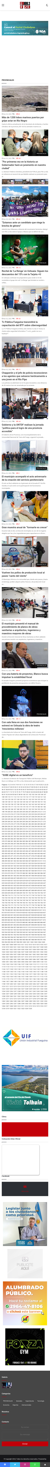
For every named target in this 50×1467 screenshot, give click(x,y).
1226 (18, 989)
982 (15, 940)
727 (15, 898)
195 (38, 809)
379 (6, 841)
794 (35, 908)
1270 (3, 999)
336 (12, 834)
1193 (30, 981)
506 (26, 861)
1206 (34, 984)
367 (15, 839)
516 (12, 863)
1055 (7, 954)
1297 (15, 1004)
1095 (22, 962)
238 (32, 817)
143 (18, 802)
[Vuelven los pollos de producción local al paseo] (25, 551)
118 (32, 797)
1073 (30, 957)
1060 (26, 954)
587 (44, 873)
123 (3, 799)
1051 (38, 952)
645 (38, 883)
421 (41, 846)
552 (29, 868)
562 (15, 871)
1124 (41, 967)
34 (24, 787)
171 (12, 807)
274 (6, 824)
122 (44, 797)
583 (32, 873)
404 (35, 844)
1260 (11, 996)
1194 (34, 981)
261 (12, 821)
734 (35, 898)
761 (26, 903)
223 (32, 814)
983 (18, 940)
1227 (22, 989)
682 (15, 890)
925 (23, 930)
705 (38, 893)
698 (18, 893)
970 (23, 937)
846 (12, 917)
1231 (38, 989)
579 (21, 873)
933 (3, 932)
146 (26, 802)
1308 (11, 1006)
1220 (41, 986)
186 (12, 809)
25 (5, 787)
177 (29, 807)
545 (9, 868)
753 (3, 903)
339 (21, 834)
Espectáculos (30, 1401)
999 (21, 942)
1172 (41, 976)
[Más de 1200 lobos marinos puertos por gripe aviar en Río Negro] (25, 99)
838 (32, 915)
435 (38, 849)
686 (26, 890)
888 (3, 925)
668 (18, 888)
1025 (30, 947)
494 (35, 858)
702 (29, 893)
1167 (22, 976)
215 (9, 814)
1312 (26, 1006)
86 (40, 792)
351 (12, 836)
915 (38, 927)
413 (18, 846)
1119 (22, 967)
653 (18, 885)
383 (18, 841)
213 (3, 814)
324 (21, 831)
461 (26, 853)
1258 (3, 996)
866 (26, 920)
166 (41, 804)
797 (44, 908)
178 (32, 807)
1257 (45, 994)
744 (21, 900)
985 (23, 940)
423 (3, 849)
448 (32, 851)
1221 (45, 986)
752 (44, 900)
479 (35, 856)
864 (21, 920)
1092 (11, 962)
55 (21, 789)
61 (34, 789)
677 (44, 888)
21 (43, 785)
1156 (26, 974)
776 (26, 905)
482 (44, 856)
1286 (18, 1001)
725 (9, 898)
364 (6, 839)
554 (35, 868)
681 (12, 890)
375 (38, 839)
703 (32, 893)
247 (15, 819)
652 (15, 885)
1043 (7, 952)
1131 (22, 969)
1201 (15, 984)
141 (12, 802)
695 (9, 893)
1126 (3, 969)
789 (21, 908)
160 (23, 804)
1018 (3, 947)
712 (15, 895)
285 (38, 824)
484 (6, 858)
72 (11, 792)
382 (15, 841)
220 (23, 814)
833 (18, 915)
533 (18, 866)
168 (3, 807)
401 (26, 844)
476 (26, 856)
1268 (41, 996)
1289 (30, 1001)
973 (32, 937)
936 (12, 932)
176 (26, 807)
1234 (3, 991)
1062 (34, 954)
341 (26, 834)
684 (21, 890)
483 (3, 858)
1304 (41, 1004)
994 (6, 942)
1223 (7, 989)
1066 (3, 957)
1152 (11, 974)
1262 (18, 996)
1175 (7, 979)
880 (23, 922)
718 (32, 895)
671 (26, 888)
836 (26, 915)
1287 (22, 1001)
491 (26, 858)
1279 (38, 999)
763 (32, 903)
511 (41, 861)
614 (35, 878)
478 (32, 856)
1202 (18, 984)
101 (27, 794)
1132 (26, 969)
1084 (26, 959)
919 (6, 930)
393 (3, 844)
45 (47, 787)
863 (18, 920)
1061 (30, 954)
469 (6, 856)
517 (15, 863)
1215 (22, 986)
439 (6, 851)
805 (23, 910)
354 (21, 836)
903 (3, 927)
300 (38, 826)
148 (32, 802)
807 (29, 910)
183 (3, 809)
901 (41, 925)
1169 (30, 976)
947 (44, 932)
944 (35, 932)
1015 (38, 944)
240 (38, 817)
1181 (30, 979)
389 (35, 841)
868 (32, 920)
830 (9, 915)
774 (21, 905)
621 (12, 880)
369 (21, 839)
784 (6, 908)
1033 (15, 949)
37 (30, 787)
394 (6, 844)
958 (32, 935)
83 (34, 792)
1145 (30, 972)
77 (21, 792)
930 (38, 930)
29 (13, 787)
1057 (15, 954)
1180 (26, 979)
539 (35, 866)
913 (32, 927)
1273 (15, 999)
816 (12, 912)
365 (9, 839)
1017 (45, 944)
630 (38, 880)
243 (3, 819)
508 (32, 861)
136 (41, 799)
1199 (7, 984)
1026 (34, 947)
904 (6, 927)
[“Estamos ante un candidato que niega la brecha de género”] (25, 201)
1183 (38, 979)
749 (35, 900)
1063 (38, 954)
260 (9, 821)
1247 (7, 994)
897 (29, 925)
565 (23, 871)
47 (5, 789)
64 (40, 789)
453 (3, 853)
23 (47, 785)
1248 (11, 994)
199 (6, 812)
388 (32, 841)
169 (6, 807)
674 (35, 888)
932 (44, 930)
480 (38, 856)
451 (41, 851)
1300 (26, 1004)
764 (35, 903)
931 (41, 930)
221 (26, 814)
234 (21, 817)
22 (45, 785)
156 (12, 804)
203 (18, 812)
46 (3, 789)
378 (3, 841)
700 (23, 893)
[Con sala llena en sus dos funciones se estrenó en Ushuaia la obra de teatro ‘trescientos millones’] (25, 701)
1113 (45, 964)
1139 (7, 972)
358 (32, 836)
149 (35, 802)
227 (44, 814)
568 (32, 871)
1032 (11, 949)
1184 (41, 979)
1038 (34, 949)
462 (29, 853)
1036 (26, 949)
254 (35, 819)
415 (23, 846)
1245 (45, 991)
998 (18, 942)
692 (44, 890)
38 (32, 787)
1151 (7, 974)
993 (3, 942)
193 (32, 809)
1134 (34, 969)
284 (35, 824)
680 (9, 890)
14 (28, 785)
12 (24, 785)
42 (40, 787)
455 (9, 853)
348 (3, 836)
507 (29, 861)
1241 (30, 991)
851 (26, 917)
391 (41, 841)
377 (44, 839)
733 (32, 898)
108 (3, 797)
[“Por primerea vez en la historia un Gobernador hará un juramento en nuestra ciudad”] (25, 142)
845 (9, 917)
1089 (45, 959)
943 (32, 932)
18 (37, 785)
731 (26, 898)
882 (29, 922)
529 (6, 866)
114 (21, 797)
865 (23, 920)
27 (9, 787)
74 (15, 792)
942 (29, 932)
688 (32, 890)
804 (21, 910)
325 (23, 831)
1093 (15, 962)
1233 (45, 989)
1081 (15, 959)
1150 (3, 974)
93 (9, 794)
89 (47, 792)
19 (39, 785)
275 (9, 824)
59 (30, 789)
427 (15, 849)
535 (23, 866)
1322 (18, 1008)
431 (26, 849)
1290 (34, 1001)
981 (12, 940)
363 (3, 839)
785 (9, 908)
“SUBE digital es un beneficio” (17, 775)
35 (26, 787)
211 (41, 812)
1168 (26, 976)
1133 (30, 969)
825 (38, 912)
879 (21, 922)
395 (9, 844)
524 (35, 863)
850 (23, 917)
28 (11, 787)
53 (17, 789)
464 (35, 853)
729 (21, 898)
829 (6, 915)
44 (45, 787)
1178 (18, 979)
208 (32, 812)
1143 (22, 972)
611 (26, 878)
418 (32, 846)
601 (41, 876)
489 (21, 858)
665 (9, 888)
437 (44, 849)
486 (12, 858)
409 (6, 846)
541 (41, 866)
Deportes (15, 1405)
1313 (30, 1006)
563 (18, 871)
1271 (7, 999)
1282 (3, 1001)
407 (44, 844)
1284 (11, 1001)
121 (41, 797)
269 (35, 821)
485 (9, 858)
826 (41, 912)
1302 (34, 1004)
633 (3, 883)
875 (9, 922)
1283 (7, 1001)
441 (12, 851)
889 (6, 925)
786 (12, 908)
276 (12, 824)
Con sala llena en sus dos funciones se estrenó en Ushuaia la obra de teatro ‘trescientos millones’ (22, 725)
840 (38, 915)
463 (32, 853)
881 (26, 922)
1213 (15, 986)
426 (12, 849)
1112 (41, 964)
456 (12, 853)
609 (21, 878)
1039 (38, 949)
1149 (45, 972)
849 (21, 917)
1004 (39, 942)
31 (17, 787)
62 (36, 789)
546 (12, 868)
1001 (28, 942)
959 (35, 935)
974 (35, 937)
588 (3, 876)
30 (15, 787)
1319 (7, 1008)
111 (12, 797)
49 (9, 789)
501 (12, 861)
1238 (18, 991)
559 (6, 871)
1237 (15, 991)
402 (29, 844)
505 (23, 861)
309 (21, 829)
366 (12, 839)
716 (26, 895)
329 (35, 831)
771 (12, 905)
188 (18, 809)
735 (38, 898)
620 (9, 880)
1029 (45, 947)
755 (9, 903)
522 (29, 863)
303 (3, 829)
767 (44, 903)
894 (21, 925)
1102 (3, 964)
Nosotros (5, 1412)
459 (21, 853)
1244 (41, 991)
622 (15, 880)
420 (38, 846)
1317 (45, 1006)
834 (21, 915)
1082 (18, 959)
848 (18, 917)
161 (26, 804)
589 (6, 876)
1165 (15, 976)
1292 (41, 1001)
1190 (18, 981)
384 (21, 841)
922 (15, 930)
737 (44, 898)
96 (15, 794)
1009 (15, 944)
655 (23, 885)
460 (23, 853)
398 (18, 844)
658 (32, 885)
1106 (18, 964)
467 (44, 853)
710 (9, 895)
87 (42, 792)
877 (15, 922)
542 (44, 866)
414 (21, 846)
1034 (18, 949)
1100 (41, 962)
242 (44, 817)
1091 (7, 962)
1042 (3, 952)
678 (3, 890)
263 (18, 821)
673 (32, 888)
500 (9, 861)
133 (32, 799)
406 (41, 844)
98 (19, 794)
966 (12, 937)
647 (44, 883)
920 (9, 930)
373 (32, 839)
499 (6, 861)
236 (26, 817)
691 (41, 890)
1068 (11, 957)
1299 (22, 1004)
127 (15, 799)
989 (35, 940)
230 (9, 817)
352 (15, 836)
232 (15, 817)
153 (3, 804)
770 (9, 905)
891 (12, 925)
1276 (26, 999)
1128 (11, 969)
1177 (15, 979)
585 (38, 873)
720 (38, 895)
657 (29, 885)
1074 (34, 957)
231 (12, 817)
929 (35, 930)
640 (23, 883)
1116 (11, 967)
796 (41, 908)
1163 (7, 976)
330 (38, 831)
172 (15, 807)
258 (3, 821)
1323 (22, 1008)
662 (44, 885)
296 (26, 826)
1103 (7, 964)
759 (21, 903)
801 (12, 910)
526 (41, 863)
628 (32, 880)
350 (9, 836)
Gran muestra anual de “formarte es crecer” (25, 527)
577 (15, 873)
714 (21, 895)
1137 (45, 969)
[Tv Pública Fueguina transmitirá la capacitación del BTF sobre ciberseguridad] (25, 301)
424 (6, 849)
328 (32, 831)
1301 (30, 1004)
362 (44, 836)
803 (18, 910)
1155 (22, 974)
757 (15, 903)
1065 (45, 954)
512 (44, 861)
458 (18, 853)
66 (45, 789)
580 (23, 873)
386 (26, 841)
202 (15, 812)
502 (15, 861)
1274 (18, 999)
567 (29, 871)
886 (41, 922)
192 (29, 809)
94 (11, 794)
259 (6, 821)
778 (32, 905)
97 (17, 794)
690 (38, 890)
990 (38, 940)
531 (12, 866)
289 (6, 826)
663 (3, 888)
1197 (45, 981)
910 (23, 927)
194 (35, 809)
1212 (11, 986)
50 (11, 789)
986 (26, 940)
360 (38, 836)
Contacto (5, 1422)
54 (19, 789)
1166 (18, 976)
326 (26, 831)
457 (15, 853)
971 (26, 937)
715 (23, 895)
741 (12, 900)
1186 (3, 981)
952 (15, 935)
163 (32, 804)
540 (38, 866)
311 (26, 829)
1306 (3, 1006)
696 (12, 893)
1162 (3, 976)
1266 (34, 996)
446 (26, 851)
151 (41, 802)
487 (15, 858)
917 (44, 927)
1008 (11, 944)
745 (23, 900)
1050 (34, 952)
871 (41, 920)
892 (15, 925)
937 (15, 932)
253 (32, 819)
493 (32, 858)
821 (26, 912)
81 (30, 792)
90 (3, 794)
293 (18, 826)
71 (9, 792)
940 (23, 932)
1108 (26, 964)
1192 (26, 981)
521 (26, 863)
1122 (34, 967)
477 (29, 856)
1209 (45, 984)
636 (12, 883)
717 (29, 895)
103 (33, 794)
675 (38, 888)
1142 (18, 972)
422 (44, 846)
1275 (22, 999)
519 (21, 863)
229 (6, 817)
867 (29, 920)
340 (23, 834)
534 (21, 866)
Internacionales (26, 1405)
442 (15, 851)
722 (44, 895)
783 (3, 908)
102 (30, 794)
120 (38, 797)
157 (15, 804)
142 (15, 802)
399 (21, 844)
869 (35, 920)
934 (6, 932)
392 (44, 841)
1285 (15, 1001)
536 (26, 866)
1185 (45, 979)
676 (41, 888)
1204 (26, 984)
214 (6, 814)
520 (23, 863)
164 (35, 804)
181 (41, 807)
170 (9, 807)
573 (3, 873)
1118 (18, 967)
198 (3, 812)
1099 (38, 962)
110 (9, 797)
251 (26, 819)
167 (44, 804)
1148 (41, 972)
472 (15, 856)
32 (19, 787)
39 (34, 787)
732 (29, 898)
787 (15, 908)
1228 (26, 989)
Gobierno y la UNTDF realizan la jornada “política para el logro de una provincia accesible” (23, 428)
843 (3, 917)
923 (18, 930)
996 (12, 942)
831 (12, 915)
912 (29, 927)
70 (7, 792)
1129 (15, 969)
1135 (38, 969)
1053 (45, 952)
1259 (7, 996)
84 (36, 792)
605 (9, 878)
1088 (41, 959)
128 (18, 799)
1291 (38, 1001)
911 (26, 927)
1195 (38, 981)
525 (38, 863)
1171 (38, 976)
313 (32, 829)
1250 (18, 994)
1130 (18, 969)
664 (6, 888)
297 (29, 826)
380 (9, 841)
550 (23, 868)
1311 (22, 1006)
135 (38, 799)
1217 (30, 986)
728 (18, 898)
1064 (41, 954)
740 (9, 900)
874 (6, 922)
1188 (11, 981)
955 (23, 935)
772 (15, 905)
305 (9, 829)
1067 (7, 957)
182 (44, 807)
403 (32, 844)
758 (18, 903)
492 (29, 858)
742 (15, 900)
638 (18, 883)
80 (28, 792)
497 (44, 858)
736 (41, 898)
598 (32, 876)
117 (29, 797)
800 (9, 910)
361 (41, 836)
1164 (11, 976)
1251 (22, 994)
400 (23, 844)
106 (42, 794)
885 (38, 922)
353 (18, 836)
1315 (38, 1006)
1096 (26, 962)
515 (9, 863)
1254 (34, 994)
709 (6, 895)
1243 (38, 991)
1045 (15, 952)
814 (6, 912)
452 (44, 851)
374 (35, 839)
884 (35, 922)
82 (32, 792)
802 (15, 910)
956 (26, 935)
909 (21, 927)
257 (44, 819)
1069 (15, 957)
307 (15, 829)
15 (30, 785)
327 (29, 831)
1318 (3, 1008)
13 (26, 785)
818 (18, 912)
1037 (30, 949)
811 (41, 910)
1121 (30, 967)
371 (26, 839)
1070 (18, 957)
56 (24, 789)
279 (21, 824)
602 (44, 876)
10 (20, 785)
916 (41, 927)
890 (9, 925)
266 (26, 821)
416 (26, 846)
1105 (15, 964)
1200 (11, 984)
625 (23, 880)
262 (15, 821)
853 (32, 917)
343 (32, 834)
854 (35, 917)
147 (29, 802)
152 (44, 802)
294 (21, 826)
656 (26, 885)
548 (18, 868)
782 (44, 905)
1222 (3, 989)
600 (38, 876)
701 (26, 893)
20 (41, 785)
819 (21, 912)
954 (21, 935)
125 (9, 799)
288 (3, 826)
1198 (3, 984)
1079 (7, 959)
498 (3, 861)
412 (15, 846)
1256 (41, 994)
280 (23, 824)
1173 (45, 976)
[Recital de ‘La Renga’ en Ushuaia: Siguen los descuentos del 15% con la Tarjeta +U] (25, 250)
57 (26, 789)
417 (29, 846)
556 (41, 868)
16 (33, 785)
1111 (38, 964)
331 (41, 831)
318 (3, 831)
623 (18, 880)
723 (3, 898)
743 (18, 900)
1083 (22, 959)
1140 (11, 972)
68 (3, 792)
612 (29, 878)
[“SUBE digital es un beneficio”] (25, 754)
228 (3, 817)
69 (5, 792)
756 (12, 903)
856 (41, 917)
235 (23, 817)
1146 (34, 972)
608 (18, 878)
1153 (15, 974)
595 (23, 876)
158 (18, 804)
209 (35, 812)
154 (6, 804)
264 (21, 821)
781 (41, 905)
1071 (22, 957)
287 (44, 824)
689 (35, 890)
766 (41, 903)
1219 (38, 986)
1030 (3, 949)
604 (6, 878)
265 (23, 821)
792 (29, 908)
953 (18, 935)
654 (21, 885)
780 (38, 905)
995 (9, 942)
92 (7, 794)
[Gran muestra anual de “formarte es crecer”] (25, 506)
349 (6, 836)
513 (3, 863)
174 (21, 807)
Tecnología (40, 1401)
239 (35, 817)
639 (21, 883)
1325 (30, 1008)
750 (38, 900)
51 (13, 789)
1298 (18, 1004)
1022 (18, 947)
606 (12, 878)
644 (35, 883)
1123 (38, 967)
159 (21, 804)
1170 (34, 976)
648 (3, 885)
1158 (34, 974)
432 (29, 849)
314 (35, 829)
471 (12, 856)
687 (29, 890)
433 (32, 849)
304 (6, 829)
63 (38, 789)
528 (3, 866)
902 (44, 925)
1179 (22, 979)
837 (29, 915)
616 (41, 878)
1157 (30, 974)
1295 (7, 1004)
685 (23, 890)
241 (41, 817)
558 (3, 871)
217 (15, 814)
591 (12, 876)
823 (32, 912)
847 (15, 917)
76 (19, 792)
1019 (7, 947)
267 (29, 821)
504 (21, 861)
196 (41, 809)
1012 (26, 944)
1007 (7, 944)
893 (18, 925)
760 (23, 903)
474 (21, 856)
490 (23, 858)
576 (12, 873)
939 (21, 932)
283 (32, 824)
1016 (41, 944)
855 (38, 917)
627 (29, 880)
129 (21, 799)
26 (7, 787)
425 (9, 849)
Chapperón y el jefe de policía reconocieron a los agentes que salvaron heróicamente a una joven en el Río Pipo (24, 376)
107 (45, 794)
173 (18, 807)
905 (9, 927)
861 (12, 920)
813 (3, 912)
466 (41, 853)
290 (9, 826)
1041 (45, 949)
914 (35, 927)
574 (6, 873)
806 (26, 910)
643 (32, 883)
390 (38, 841)
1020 (11, 947)
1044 (11, 952)
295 (23, 826)
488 (18, 858)
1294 (3, 1004)
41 (38, 787)
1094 (18, 962)
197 (44, 809)
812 (44, 910)
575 (9, 873)
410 (9, 846)
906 (12, 927)
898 (32, 925)
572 (44, 871)
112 (15, 797)
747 (29, 900)
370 (23, 839)
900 (38, 925)
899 (35, 925)
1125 (45, 967)
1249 (15, 994)
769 (6, 905)
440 (9, 851)
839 (35, 915)
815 (9, 912)
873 (3, 922)
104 (36, 794)
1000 (24, 942)
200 (9, 812)
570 (38, 871)
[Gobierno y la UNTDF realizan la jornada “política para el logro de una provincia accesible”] (25, 403)
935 (9, 932)
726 (12, 898)
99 (21, 794)
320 (9, 831)
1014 (34, 944)
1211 (7, 986)
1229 (30, 989)
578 (18, 873)
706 (41, 893)
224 (35, 814)
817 (15, 912)
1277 (30, 999)
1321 (15, 1008)
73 (13, 792)
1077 (45, 957)
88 (45, 792)
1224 (11, 989)
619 (6, 880)
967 (15, 937)
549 (21, 868)
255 (38, 819)
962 (44, 935)
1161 (45, 974)
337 (15, 834)
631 (41, 880)
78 (24, 792)
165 (38, 804)
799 (6, 910)
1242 (34, 991)
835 (23, 915)
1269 (45, 996)
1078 (3, 959)
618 (3, 880)
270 (38, 821)
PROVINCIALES (8, 1401)
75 (17, 792)
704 (35, 893)
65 (42, 789)
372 (29, 839)
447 (29, 851)
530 (9, 866)
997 (15, 942)
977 (44, 937)
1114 (3, 967)
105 (39, 794)
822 (29, 912)
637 (15, 883)
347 (44, 834)
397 (15, 844)
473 (18, 856)
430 (23, 849)
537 (29, 866)
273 (3, 824)
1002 (32, 942)
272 (44, 821)
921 (12, 930)
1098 (34, 962)
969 (21, 937)
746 (26, 900)
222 (29, 814)
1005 (43, 942)
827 (44, 912)
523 (32, 863)
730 (23, 898)
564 (21, 871)
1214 (18, 986)
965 (9, 937)
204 (21, 812)
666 (12, 888)
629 (35, 880)
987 (29, 940)
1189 (15, 981)
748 (32, 900)
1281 (45, 999)
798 (3, 910)
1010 (18, 944)
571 (41, 871)
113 (18, 797)
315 (38, 829)
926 (26, 930)
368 (18, 839)
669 (21, 888)
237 (29, 817)
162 (29, 804)
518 (18, 863)
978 (3, 940)
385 (23, 841)
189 (21, 809)
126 (12, 799)
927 (29, 930)
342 (29, 834)
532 (15, 866)
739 (6, 900)
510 (38, 861)
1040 (41, 949)
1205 (30, 984)
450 (38, 851)
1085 (30, 959)
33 (21, 787)
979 (6, 940)
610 (23, 878)
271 (41, 821)
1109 (30, 964)
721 (41, 895)
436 (41, 849)
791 (26, 908)
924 (21, 930)
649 (6, 885)
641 (26, 883)
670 (23, 888)
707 (44, 893)
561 (12, 871)
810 (38, 910)
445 (23, 851)
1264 (26, 996)
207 (29, 812)
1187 (7, 981)
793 (32, 908)
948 (3, 935)
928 (32, 930)
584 (35, 873)
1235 (7, 991)
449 (35, 851)
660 (38, 885)
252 (29, 819)
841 (41, 915)
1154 (18, 974)
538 (32, 866)
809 (35, 910)
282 (29, 824)
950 (9, 935)
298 (32, 826)
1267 (38, 996)
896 (26, 925)
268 (32, 821)
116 (26, 797)
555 (38, 868)
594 (21, 876)
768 (3, 905)
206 (26, 812)
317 (44, 829)
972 (29, 937)
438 (3, 851)
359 (35, 836)
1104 (11, 964)
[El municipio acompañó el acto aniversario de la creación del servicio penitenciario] (25, 455)
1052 (41, 952)
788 (18, 908)
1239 (22, 991)
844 (6, 917)
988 (32, 940)
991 (41, 940)
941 (26, 932)
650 (9, 885)
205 (23, 812)
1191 (22, 981)
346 (41, 834)
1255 (38, 994)
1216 (26, 986)
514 (6, 863)
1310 (18, 1006)
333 (3, 834)
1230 (34, 989)
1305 (45, 1004)
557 (44, 868)
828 (3, 915)
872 (44, 920)
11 (22, 785)
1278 (34, 999)
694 (6, 893)
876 (12, 922)
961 (41, 935)
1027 (38, 947)
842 (44, 915)
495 (38, 858)
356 (26, 836)
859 (6, 920)
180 (38, 807)
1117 (15, 967)
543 (3, 868)
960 (38, 935)
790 (23, 908)
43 (42, 787)
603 (3, 878)
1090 (3, 962)
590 (9, 876)
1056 (11, 954)
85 (38, 792)
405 (38, 844)
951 (12, 935)
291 (12, 826)
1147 (38, 972)
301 (41, 826)
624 (21, 880)
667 (15, 888)
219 (21, 814)
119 (35, 797)
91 (5, 794)
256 (41, 819)
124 (6, 799)
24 (3, 787)
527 (44, 863)
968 (18, 937)
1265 (30, 996)
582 (29, 873)
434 (35, 849)
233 (18, 817)
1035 (22, 949)
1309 (15, 1006)
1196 (41, 981)
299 (35, 826)
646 (41, 883)
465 (38, 853)
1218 (34, 986)
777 (29, 905)
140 (9, 802)
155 (9, 804)
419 (35, 846)
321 (12, 831)
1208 (41, 984)
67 (47, 789)
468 (3, 856)
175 (23, 807)
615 (38, 878)
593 (18, 876)
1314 (34, 1006)
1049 (30, 952)
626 (26, 880)
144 (21, 802)
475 (23, 856)
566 (26, 871)
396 (12, 844)
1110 (34, 964)
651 (12, 885)
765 (38, 903)
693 (3, 893)
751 (41, 900)
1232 (41, 989)
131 (26, 799)
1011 (22, 944)
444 (21, 851)
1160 (41, 974)
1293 (45, 1001)
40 (36, 787)
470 (9, 856)
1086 (34, 959)
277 (15, 824)
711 (12, 895)
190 (23, 809)
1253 (30, 994)
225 (38, 814)
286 (41, 824)
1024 (26, 947)
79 (26, 792)
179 (35, 807)
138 (3, 802)
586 (41, 873)
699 (21, 893)
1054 (3, 954)
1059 (22, 954)
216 (12, 814)
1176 (11, 979)
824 (35, 912)
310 (23, 829)
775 (23, 905)
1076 (41, 957)
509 (35, 861)
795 (38, 908)
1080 (11, 959)
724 (6, 898)
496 (41, 858)
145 (23, 802)
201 (12, 812)
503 (18, 861)
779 (35, 905)
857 (44, 917)
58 (28, 789)
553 (32, 868)
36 (28, 787)
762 (29, 903)
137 (44, 799)
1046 (18, 952)
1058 (18, 954)
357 (29, 836)
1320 (11, 1008)
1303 (38, 1004)
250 (23, 819)
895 (23, 925)
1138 (3, 972)
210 (38, 812)
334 (6, 834)
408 (3, 846)
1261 (15, 996)
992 (44, 940)
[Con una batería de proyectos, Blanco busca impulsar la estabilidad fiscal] (25, 655)
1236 (11, 991)
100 (24, 794)
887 (44, 922)
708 (3, 895)
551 (26, 868)
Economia (6, 1405)
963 (3, 937)
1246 (3, 994)
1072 (26, 957)
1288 (26, 1001)
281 (26, 824)
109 (6, 797)
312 (29, 829)
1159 (38, 974)
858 (3, 920)
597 (29, 876)
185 (9, 809)
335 (9, 834)
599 (35, 876)
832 (15, 915)
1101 (45, 962)
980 (9, 940)
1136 (41, 969)
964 (6, 937)
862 (15, 920)
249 (21, 819)
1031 (7, 949)
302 (44, 826)
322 (15, 831)
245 (9, 819)
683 (18, 890)
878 (18, 922)
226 (41, 814)
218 (18, 814)
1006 (3, 944)
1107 (22, 964)
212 (44, 812)
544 (6, 868)
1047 (22, 952)
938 (18, 932)
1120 (26, 967)
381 (12, 841)
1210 (3, 986)
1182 (34, 979)
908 (18, 927)
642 (29, 883)
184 (6, 809)
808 (32, 910)
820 (23, 912)
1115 (7, 967)
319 (6, 831)
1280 (41, 999)
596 (26, 876)
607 (15, 878)
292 (15, 826)
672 (29, 888)
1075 (38, 957)
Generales (19, 1401)
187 (15, 809)
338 (18, 834)
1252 (26, 994)
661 (41, 885)
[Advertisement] (25, 58)
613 (32, 878)
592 (15, 876)
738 (3, 900)
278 (18, 824)
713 (18, 895)
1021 (15, 947)
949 (6, 935)
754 (6, 903)
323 (18, 831)
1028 (41, 947)
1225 (15, 989)
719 (35, 895)
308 (18, 829)
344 (35, 834)
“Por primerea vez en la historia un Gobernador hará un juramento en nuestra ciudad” (24, 165)
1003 (35, 942)
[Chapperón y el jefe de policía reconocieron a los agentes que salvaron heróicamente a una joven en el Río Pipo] (25, 352)
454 (6, 853)
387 (29, 841)
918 (3, 930)
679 (6, 890)
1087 (38, 959)
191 (26, 809)
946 (41, 932)
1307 (7, 1006)
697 (15, 893)
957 (29, 935)
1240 (26, 991)
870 (38, 920)
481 (41, 856)
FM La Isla (25, 1191)
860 (9, 920)
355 (23, 836)
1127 (7, 969)
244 (6, 819)
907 (15, 927)
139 (6, 802)
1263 (22, 996)
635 (9, 883)
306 (12, 829)
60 (32, 789)
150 (38, 802)
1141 (15, 972)
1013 (30, 944)
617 (44, 878)
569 (35, 871)
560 (9, 871)
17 (35, 785)
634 (6, 883)
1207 (38, 984)
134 (35, 799)
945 (38, 932)
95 (13, 794)
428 (18, 849)
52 (15, 789)
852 (29, 917)
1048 (26, 952)
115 (23, 797)
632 (44, 880)
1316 (41, 1006)
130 (23, 799)
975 (38, 937)
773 (18, 905)
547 (15, 868)
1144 (26, 972)
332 (44, 831)
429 (21, 849)
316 (41, 829)
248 (18, 819)
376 (41, 839)
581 (26, 873)
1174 (3, 979)
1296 (11, 1004)
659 (35, 885)
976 (41, 937)
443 (18, 851)
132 (29, 799)
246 (12, 819)
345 (38, 834)
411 (12, 846)
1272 (11, 999)
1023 (22, 947)
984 (21, 940)
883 (32, 922)
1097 (30, 962)
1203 (22, 984)
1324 (26, 1008)
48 (7, 789)
